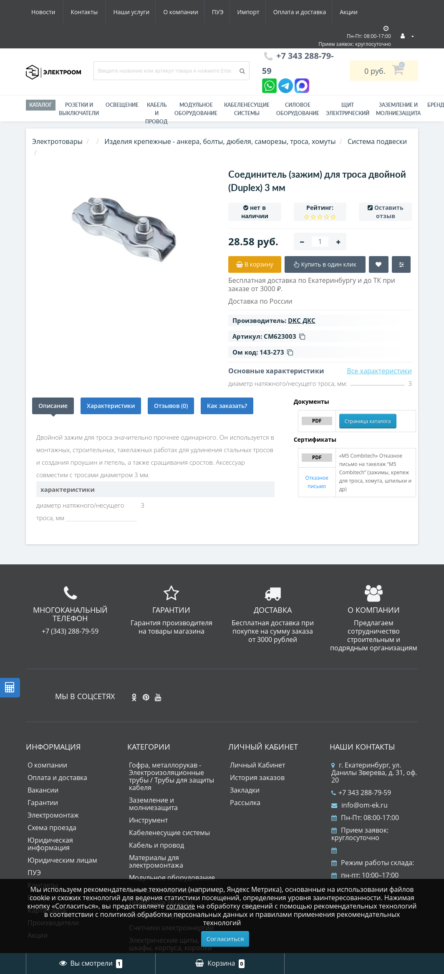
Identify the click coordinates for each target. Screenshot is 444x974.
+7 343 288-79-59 (361, 792)
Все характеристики (379, 371)
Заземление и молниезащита (153, 803)
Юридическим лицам (62, 860)
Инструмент (148, 820)
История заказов (257, 777)
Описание (53, 406)
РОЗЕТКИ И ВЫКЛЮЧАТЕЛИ (79, 109)
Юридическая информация (50, 844)
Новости (311, 12)
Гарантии (43, 802)
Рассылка (245, 802)
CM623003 (284, 336)
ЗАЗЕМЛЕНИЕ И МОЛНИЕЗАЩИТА (398, 109)
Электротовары (57, 141)
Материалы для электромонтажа (156, 861)
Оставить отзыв (389, 212)
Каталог (40, 105)
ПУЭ (139, 12)
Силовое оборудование (297, 109)
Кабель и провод (156, 113)
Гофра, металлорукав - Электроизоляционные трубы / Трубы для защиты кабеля (171, 776)
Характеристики (111, 406)
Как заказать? (227, 406)
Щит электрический (347, 109)
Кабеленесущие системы (247, 109)
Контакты (352, 12)
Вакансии (43, 790)
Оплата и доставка (224, 12)
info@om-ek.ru (359, 805)
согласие (180, 906)
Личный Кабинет (257, 765)
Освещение (122, 105)
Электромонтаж (53, 815)
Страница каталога (368, 421)
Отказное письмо (316, 482)
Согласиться (225, 938)
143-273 (276, 352)
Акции (275, 12)
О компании (100, 12)
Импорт (172, 12)
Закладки (245, 790)
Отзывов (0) (171, 406)
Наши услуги (49, 12)
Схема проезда (52, 827)
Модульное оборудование (195, 109)
